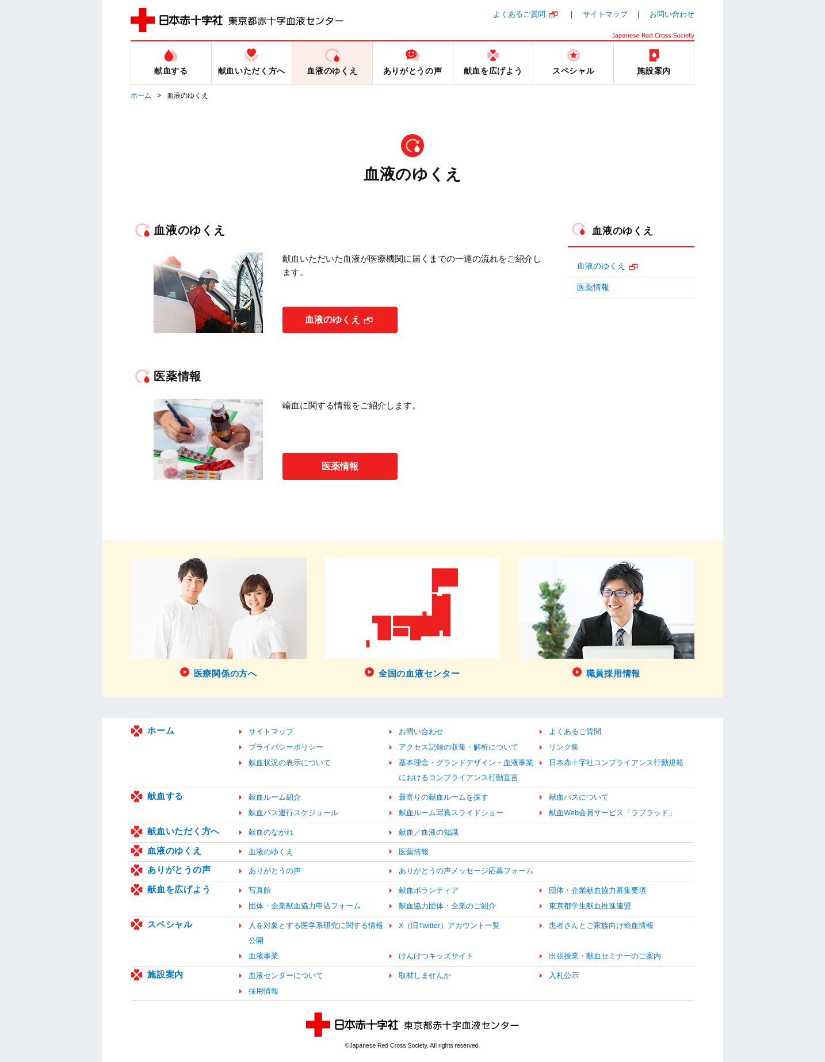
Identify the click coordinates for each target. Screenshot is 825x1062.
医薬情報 (340, 466)
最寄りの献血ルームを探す (443, 797)
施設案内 (165, 974)
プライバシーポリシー (286, 747)
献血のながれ (271, 832)
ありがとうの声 (179, 869)
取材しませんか (425, 975)
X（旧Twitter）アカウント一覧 (449, 925)
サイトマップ (605, 14)
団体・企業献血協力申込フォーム (305, 905)
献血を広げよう (179, 889)
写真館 (260, 890)
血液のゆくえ (332, 319)
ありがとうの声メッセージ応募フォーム (466, 870)
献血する (165, 796)
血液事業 (263, 956)
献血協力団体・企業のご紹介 (447, 905)
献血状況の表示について (290, 762)
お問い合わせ (672, 14)
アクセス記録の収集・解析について (458, 747)
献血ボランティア (429, 890)
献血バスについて (579, 797)
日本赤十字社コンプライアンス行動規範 (616, 762)
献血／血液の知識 (429, 832)
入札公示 (564, 975)
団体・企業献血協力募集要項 (597, 890)
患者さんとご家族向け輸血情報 (601, 925)
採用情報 (263, 991)
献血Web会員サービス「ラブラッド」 (612, 812)
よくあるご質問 (519, 14)
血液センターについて (286, 975)
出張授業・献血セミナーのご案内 (605, 956)
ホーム (141, 95)
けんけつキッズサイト (436, 956)
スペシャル (170, 924)
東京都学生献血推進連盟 (590, 905)
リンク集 (564, 747)
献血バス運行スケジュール (293, 812)
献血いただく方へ (183, 831)
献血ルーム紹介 (275, 797)
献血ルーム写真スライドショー (451, 812)
